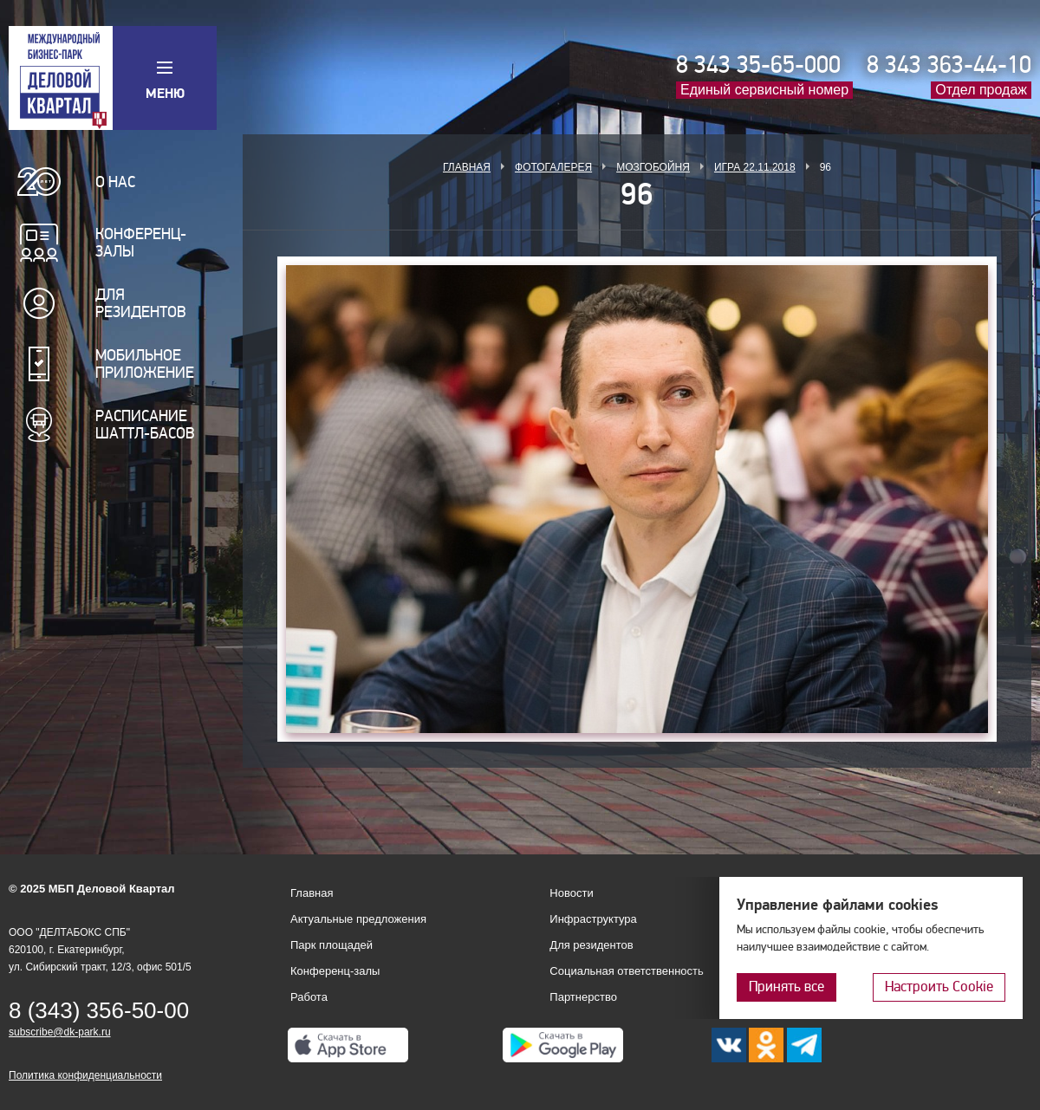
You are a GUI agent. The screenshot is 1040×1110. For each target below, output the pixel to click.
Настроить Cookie (939, 986)
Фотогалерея (553, 167)
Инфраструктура (592, 918)
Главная (467, 167)
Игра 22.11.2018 (755, 167)
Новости (571, 892)
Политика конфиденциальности (85, 1075)
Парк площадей (331, 944)
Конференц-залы (140, 242)
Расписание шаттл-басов (145, 424)
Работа (309, 996)
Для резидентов (140, 303)
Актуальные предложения (358, 918)
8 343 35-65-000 (758, 65)
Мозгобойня (653, 167)
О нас (115, 181)
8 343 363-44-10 (949, 65)
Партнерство (583, 996)
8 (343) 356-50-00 (99, 1010)
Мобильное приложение (144, 364)
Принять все (786, 986)
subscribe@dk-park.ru (60, 1032)
